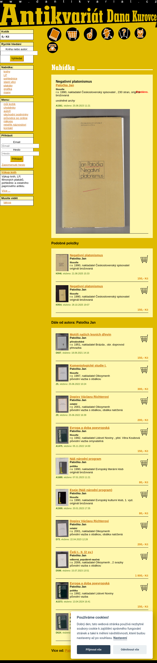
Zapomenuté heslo (13, 164)
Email (16, 142)
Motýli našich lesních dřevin (90, 334)
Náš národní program (85, 458)
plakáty (8, 85)
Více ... (6, 190)
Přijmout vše (93, 649)
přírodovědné (77, 341)
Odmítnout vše (130, 649)
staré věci (10, 82)
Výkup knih (8, 172)
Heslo (16, 149)
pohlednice (10, 78)
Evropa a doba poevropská (89, 427)
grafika (8, 89)
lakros (7, 202)
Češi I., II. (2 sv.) (81, 552)
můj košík (9, 104)
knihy (7, 71)
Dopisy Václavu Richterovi (89, 396)
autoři (7, 111)
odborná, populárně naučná (84, 559)
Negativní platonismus (86, 255)
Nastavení (120, 638)
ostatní (73, 404)
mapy (7, 92)
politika (74, 466)
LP (5, 75)
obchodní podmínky (16, 114)
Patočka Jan (65, 85)
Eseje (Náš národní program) (91, 490)
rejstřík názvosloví (15, 124)
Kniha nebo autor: (17, 49)
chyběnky (9, 107)
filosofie (60, 89)
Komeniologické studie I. (88, 365)
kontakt (8, 128)
